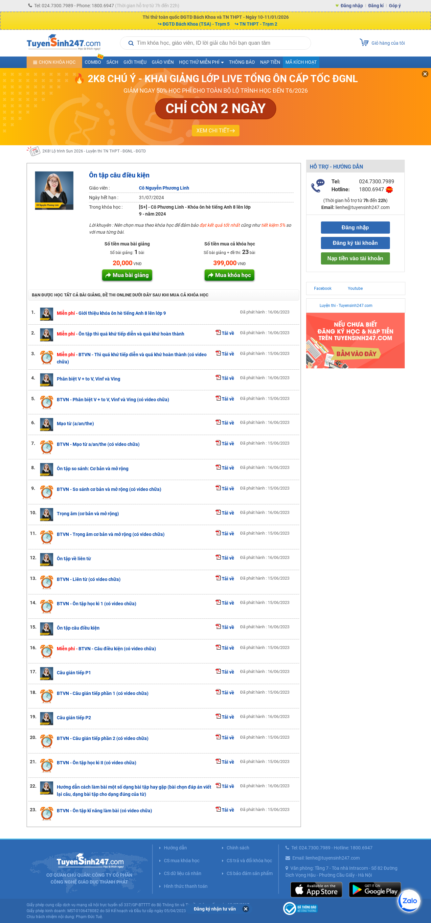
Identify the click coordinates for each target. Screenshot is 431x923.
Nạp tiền (270, 62)
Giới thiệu (135, 62)
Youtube (355, 288)
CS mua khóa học (181, 860)
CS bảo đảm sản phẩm (250, 873)
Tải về (225, 333)
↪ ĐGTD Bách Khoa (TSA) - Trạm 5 (194, 24)
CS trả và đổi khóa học (249, 860)
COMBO (94, 61)
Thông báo (242, 62)
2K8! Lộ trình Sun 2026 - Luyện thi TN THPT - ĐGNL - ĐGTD (94, 151)
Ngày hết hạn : (103, 197)
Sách (112, 62)
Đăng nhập (352, 5)
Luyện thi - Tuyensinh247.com (346, 305)
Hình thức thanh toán (186, 886)
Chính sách (238, 847)
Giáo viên (163, 62)
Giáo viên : (99, 188)
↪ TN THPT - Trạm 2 (256, 24)
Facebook (322, 288)
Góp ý (395, 5)
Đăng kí (376, 5)
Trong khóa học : (106, 207)
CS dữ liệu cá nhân (182, 873)
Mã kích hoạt (301, 62)
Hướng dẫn (175, 847)
